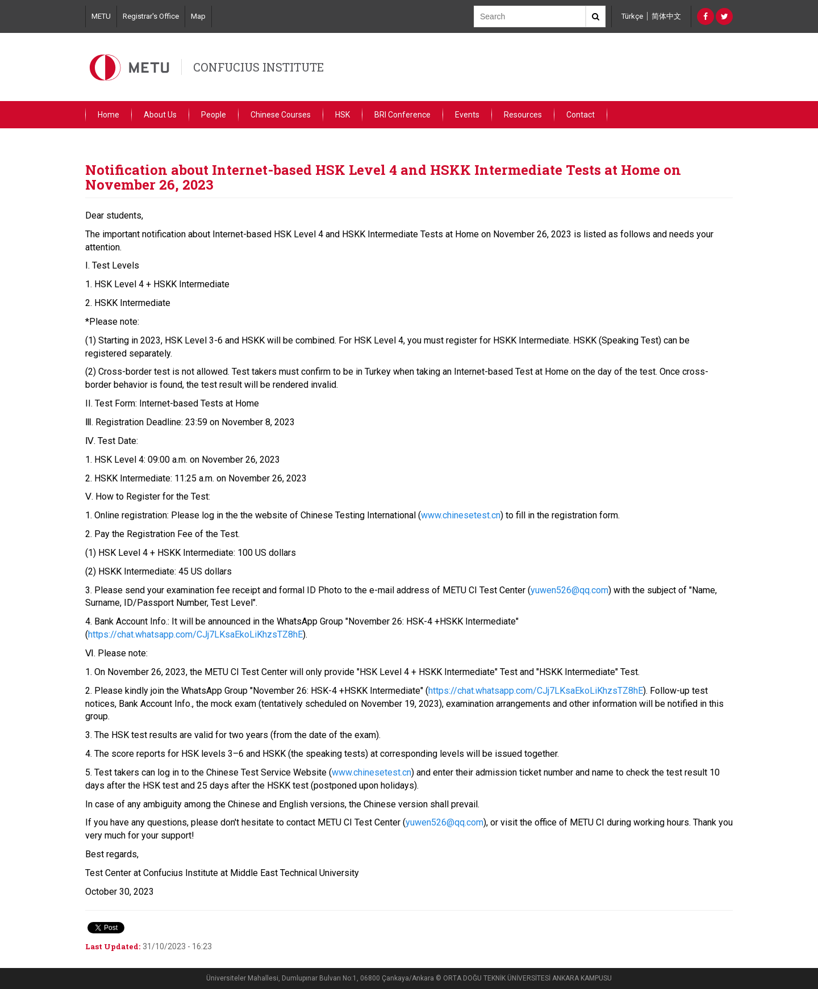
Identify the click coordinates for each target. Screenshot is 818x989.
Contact (580, 114)
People (213, 114)
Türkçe (632, 16)
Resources (523, 114)
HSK (342, 114)
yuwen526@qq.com (569, 590)
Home (108, 114)
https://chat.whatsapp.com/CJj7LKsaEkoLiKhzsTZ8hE (195, 634)
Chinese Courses (281, 114)
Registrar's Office (151, 16)
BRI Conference (402, 114)
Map (198, 16)
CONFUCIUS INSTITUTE (258, 67)
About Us (160, 114)
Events (467, 114)
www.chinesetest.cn (460, 515)
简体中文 (666, 16)
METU (101, 16)
